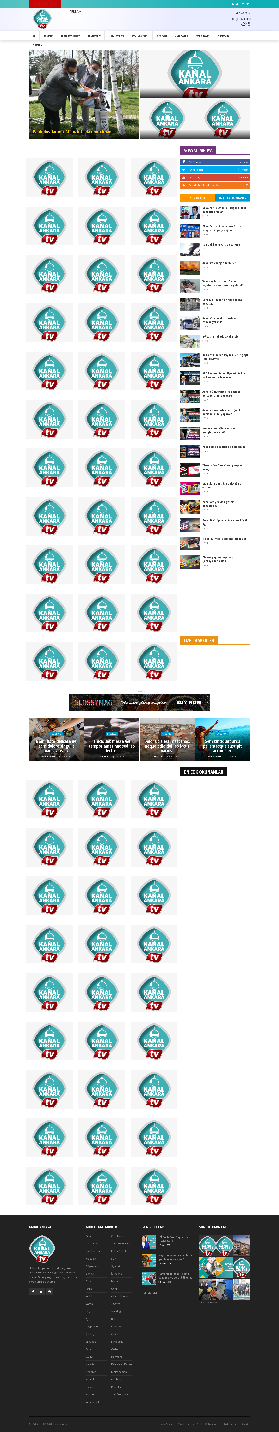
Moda (114, 1281)
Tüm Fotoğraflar (208, 1302)
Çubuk (115, 1334)
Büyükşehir (92, 1266)
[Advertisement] (215, 603)
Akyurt (89, 1311)
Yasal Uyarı (184, 1424)
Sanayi (90, 1273)
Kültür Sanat (140, 35)
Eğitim (89, 1289)
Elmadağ (91, 1341)
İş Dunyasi (92, 1243)
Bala (113, 1319)
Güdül (89, 1356)
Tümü (37, 45)
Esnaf (89, 1281)
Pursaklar (117, 1387)
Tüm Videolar (149, 1292)
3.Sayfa (115, 1304)
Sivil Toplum (116, 35)
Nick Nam (159, 756)
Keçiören (91, 1372)
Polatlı (89, 1387)
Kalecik (90, 1364)
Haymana (117, 1356)
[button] (236, 13)
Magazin (162, 35)
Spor (114, 1258)
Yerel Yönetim (70, 35)
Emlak (89, 1296)
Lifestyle (111, 734)
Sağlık (114, 1289)
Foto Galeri (203, 35)
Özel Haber (181, 35)
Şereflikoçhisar (120, 1394)
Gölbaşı (115, 1349)
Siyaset (115, 1266)
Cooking (56, 734)
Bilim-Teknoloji (119, 1296)
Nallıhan (116, 1379)
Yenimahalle (93, 1402)
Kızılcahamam (119, 1372)
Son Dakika (197, 198)
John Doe (103, 756)
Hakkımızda (229, 1424)
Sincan (90, 1394)
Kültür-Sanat (118, 1251)
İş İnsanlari (117, 1273)
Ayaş (88, 1319)
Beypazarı (92, 1326)
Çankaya (91, 1334)
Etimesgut (117, 1341)
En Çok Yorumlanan (232, 198)
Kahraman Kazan (121, 1364)
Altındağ (116, 1311)
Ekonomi (94, 35)
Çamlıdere (117, 1326)
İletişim (246, 1424)
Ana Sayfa (166, 1424)
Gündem (48, 35)
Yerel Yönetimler (120, 1243)
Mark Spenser (48, 756)
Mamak (90, 1379)
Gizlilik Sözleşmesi (207, 1424)
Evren (89, 1349)
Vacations (222, 734)
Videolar (223, 35)
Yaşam (90, 1304)
